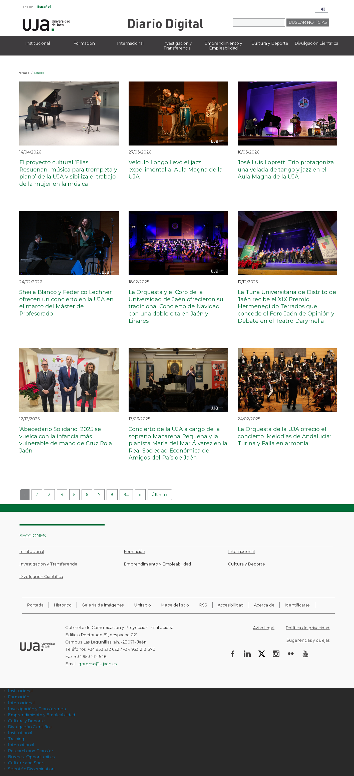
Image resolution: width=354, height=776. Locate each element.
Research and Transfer (30, 750)
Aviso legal (263, 628)
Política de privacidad (307, 628)
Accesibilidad (231, 605)
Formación (134, 551)
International (21, 744)
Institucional (32, 551)
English (28, 6)
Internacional (241, 551)
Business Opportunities (31, 756)
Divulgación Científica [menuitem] (316, 43)
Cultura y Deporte (246, 564)
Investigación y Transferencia (48, 564)
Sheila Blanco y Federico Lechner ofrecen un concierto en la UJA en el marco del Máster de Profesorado (66, 303)
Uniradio (142, 605)
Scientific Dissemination (31, 768)
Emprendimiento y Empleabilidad (157, 564)
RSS (203, 605)
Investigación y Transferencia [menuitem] (177, 45)
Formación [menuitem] (84, 43)
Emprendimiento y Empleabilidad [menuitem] (223, 45)
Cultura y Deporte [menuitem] (269, 43)
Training (16, 738)
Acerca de (264, 605)
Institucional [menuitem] (37, 43)
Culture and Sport (26, 762)
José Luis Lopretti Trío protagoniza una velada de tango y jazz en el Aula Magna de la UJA (286, 169)
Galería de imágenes (103, 605)
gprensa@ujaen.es (98, 664)
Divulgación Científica (41, 576)
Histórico (63, 605)
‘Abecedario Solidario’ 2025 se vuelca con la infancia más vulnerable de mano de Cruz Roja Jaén (65, 440)
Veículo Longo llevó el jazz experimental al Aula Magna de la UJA (176, 169)
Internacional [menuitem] (130, 43)
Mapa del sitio (175, 605)
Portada (23, 72)
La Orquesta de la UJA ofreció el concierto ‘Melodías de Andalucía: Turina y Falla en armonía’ (284, 436)
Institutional (20, 732)
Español (44, 6)
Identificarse (297, 605)
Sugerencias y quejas (308, 640)
